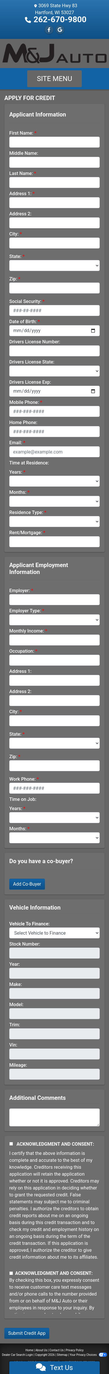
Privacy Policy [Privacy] (75, 1350)
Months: (17, 492)
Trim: (14, 1024)
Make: (15, 984)
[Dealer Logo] (54, 53)
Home (29, 1350)
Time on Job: (22, 799)
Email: (15, 442)
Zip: (13, 279)
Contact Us (56, 1350)
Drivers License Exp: (30, 382)
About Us (41, 1350)
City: (14, 234)
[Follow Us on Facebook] (49, 29)
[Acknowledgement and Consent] (11, 1144)
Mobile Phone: (24, 402)
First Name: (21, 133)
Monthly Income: (26, 631)
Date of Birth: (23, 321)
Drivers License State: (31, 362)
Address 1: (20, 193)
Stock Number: (24, 944)
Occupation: (21, 651)
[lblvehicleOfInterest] (54, 932)
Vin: (13, 1045)
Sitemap (62, 1354)
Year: (14, 964)
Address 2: (20, 214)
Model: (16, 1004)
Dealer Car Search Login (17, 1354)
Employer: (19, 590)
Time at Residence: (29, 463)
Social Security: (25, 301)
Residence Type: (26, 512)
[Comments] (54, 1117)
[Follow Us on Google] (60, 29)
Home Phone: (23, 422)
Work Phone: (22, 779)
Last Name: (21, 173)
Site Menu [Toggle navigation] (54, 79)
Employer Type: (25, 610)
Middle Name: (23, 153)
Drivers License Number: (34, 342)
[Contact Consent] (11, 1273)
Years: (15, 472)
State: (15, 256)
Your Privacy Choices (88, 1354)
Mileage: (18, 1065)
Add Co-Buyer (27, 884)
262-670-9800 (60, 19)
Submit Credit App (27, 1333)
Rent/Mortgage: (25, 532)
